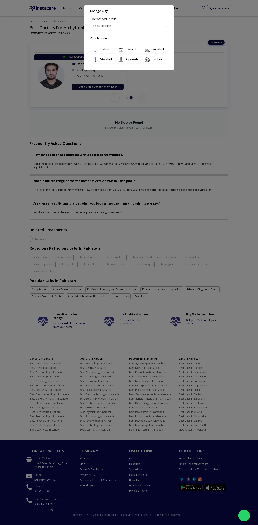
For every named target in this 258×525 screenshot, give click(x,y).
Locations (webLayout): (103, 19)
